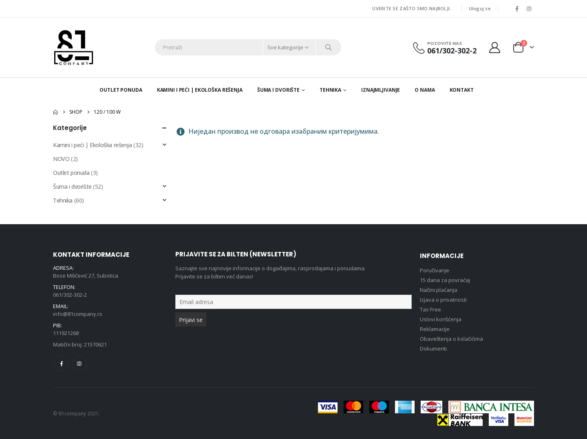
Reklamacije (435, 329)
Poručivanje (434, 270)
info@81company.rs (77, 314)
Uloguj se (480, 8)
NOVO (61, 159)
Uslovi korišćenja (440, 319)
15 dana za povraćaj (445, 280)
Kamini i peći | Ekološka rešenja (200, 89)
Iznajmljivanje (380, 89)
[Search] (328, 47)
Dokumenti (433, 348)
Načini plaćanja (438, 289)
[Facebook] (517, 8)
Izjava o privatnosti (443, 299)
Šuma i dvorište (278, 89)
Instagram (79, 363)
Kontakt (462, 89)
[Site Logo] (73, 47)
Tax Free (430, 309)
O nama (425, 89)
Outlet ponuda (120, 89)
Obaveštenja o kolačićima (451, 338)
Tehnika (330, 89)
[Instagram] (528, 8)
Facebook (61, 363)
